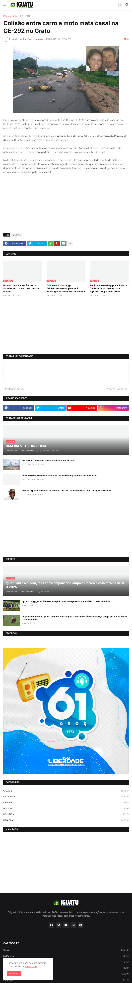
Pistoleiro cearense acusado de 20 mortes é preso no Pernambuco (59, 475)
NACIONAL (66, 796)
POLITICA (66, 814)
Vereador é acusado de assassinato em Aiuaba (48, 460)
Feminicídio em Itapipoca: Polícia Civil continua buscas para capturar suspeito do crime (108, 288)
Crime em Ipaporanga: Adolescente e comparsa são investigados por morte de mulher (66, 288)
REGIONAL (66, 820)
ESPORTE (66, 955)
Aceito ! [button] (14, 973)
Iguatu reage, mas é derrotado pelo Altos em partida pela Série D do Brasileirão (66, 601)
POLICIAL (25, 16)
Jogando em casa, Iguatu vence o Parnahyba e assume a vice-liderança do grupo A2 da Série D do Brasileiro (74, 618)
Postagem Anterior (15, 388)
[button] (4, 5)
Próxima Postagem (116, 388)
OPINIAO (66, 802)
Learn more (31, 966)
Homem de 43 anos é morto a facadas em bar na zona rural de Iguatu (21, 288)
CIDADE (66, 790)
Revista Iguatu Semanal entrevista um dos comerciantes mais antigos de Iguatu (67, 490)
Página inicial (10, 16)
